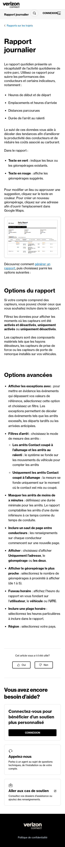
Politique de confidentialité (32, 837)
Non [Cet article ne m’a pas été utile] (46, 665)
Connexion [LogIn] (49, 13)
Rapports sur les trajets (20, 25)
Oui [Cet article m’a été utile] (24, 665)
